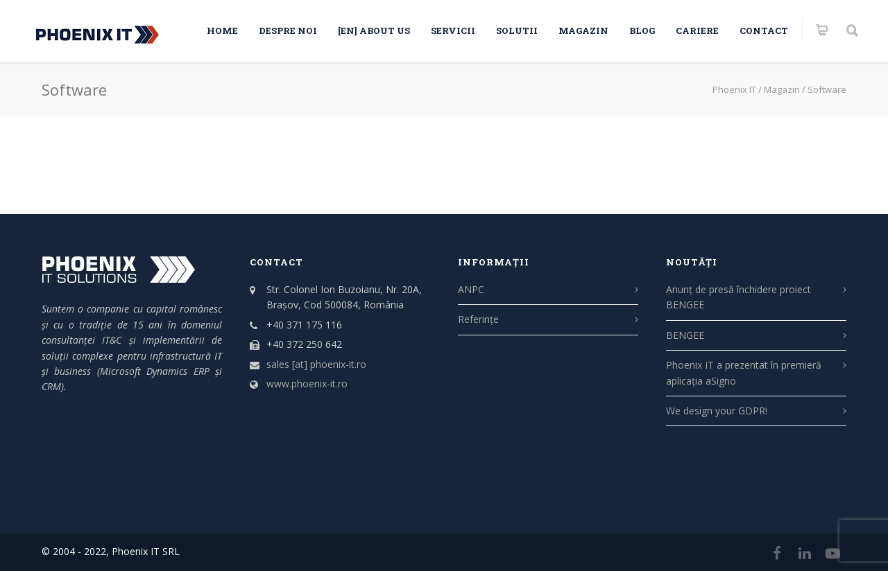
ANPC (471, 289)
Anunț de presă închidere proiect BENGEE (738, 297)
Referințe (478, 319)
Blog (642, 30)
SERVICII (453, 30)
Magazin (583, 30)
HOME (222, 30)
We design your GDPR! (716, 410)
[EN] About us (374, 30)
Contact (764, 30)
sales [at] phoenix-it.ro (316, 364)
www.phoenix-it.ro (307, 383)
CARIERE (697, 30)
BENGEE (685, 335)
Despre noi (288, 30)
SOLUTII (517, 30)
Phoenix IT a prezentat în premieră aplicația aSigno (743, 372)
